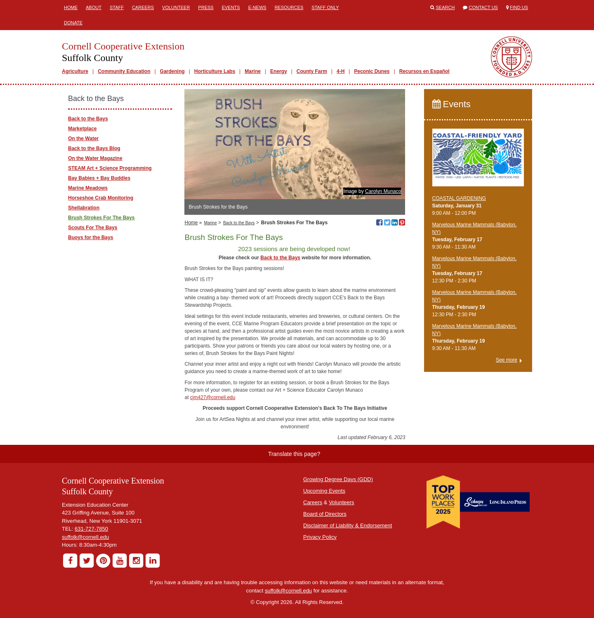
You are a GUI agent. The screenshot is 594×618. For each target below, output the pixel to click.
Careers (143, 7)
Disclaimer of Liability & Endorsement (347, 525)
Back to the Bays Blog (94, 148)
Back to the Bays (239, 223)
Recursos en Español (424, 71)
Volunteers (341, 502)
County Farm (312, 71)
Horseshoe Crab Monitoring (100, 198)
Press (205, 7)
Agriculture (75, 71)
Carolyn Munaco (383, 191)
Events (231, 7)
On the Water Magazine (95, 158)
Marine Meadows (88, 188)
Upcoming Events (324, 491)
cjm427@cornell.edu (213, 397)
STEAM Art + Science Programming (110, 168)
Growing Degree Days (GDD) (338, 479)
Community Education (124, 71)
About (93, 7)
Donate (73, 22)
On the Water (83, 138)
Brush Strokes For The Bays (101, 218)
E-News (257, 7)
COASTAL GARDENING (459, 198)
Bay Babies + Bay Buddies (99, 178)
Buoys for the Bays (90, 237)
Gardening (172, 71)
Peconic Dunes (371, 71)
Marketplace (82, 129)
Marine (253, 71)
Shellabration (83, 208)
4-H (340, 71)
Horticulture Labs (214, 71)
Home (71, 7)
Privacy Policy (320, 537)
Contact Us (483, 7)
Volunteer (176, 7)
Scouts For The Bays (92, 227)
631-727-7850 (91, 529)
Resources (289, 7)
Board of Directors (324, 514)
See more (506, 360)
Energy (278, 71)
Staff (117, 7)
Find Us (519, 7)
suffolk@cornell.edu (85, 537)
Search (445, 7)
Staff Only (325, 7)
